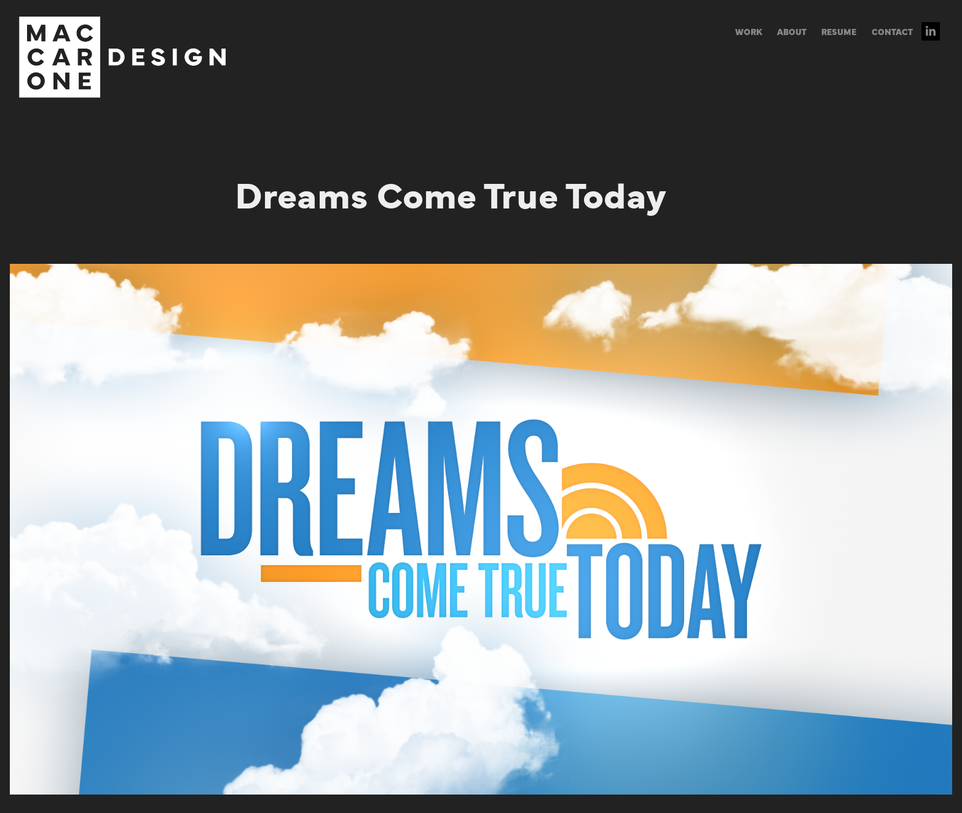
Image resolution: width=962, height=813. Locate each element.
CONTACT (892, 31)
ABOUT (791, 31)
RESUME (838, 31)
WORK (748, 31)
